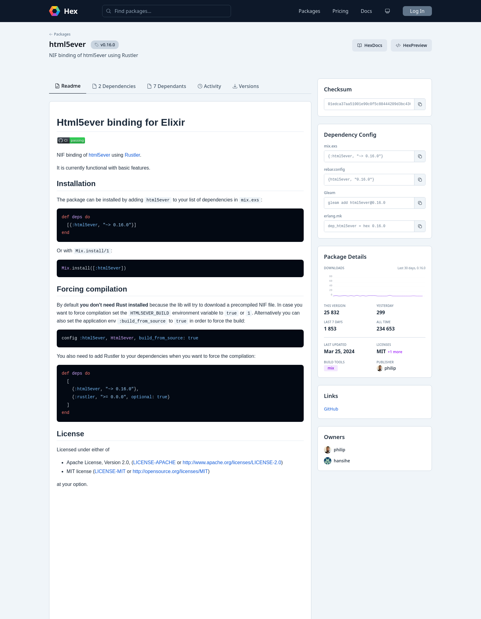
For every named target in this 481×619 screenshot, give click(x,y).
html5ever (67, 44)
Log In (417, 11)
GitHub (331, 409)
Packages (309, 11)
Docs (366, 11)
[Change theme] (387, 11)
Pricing (340, 11)
